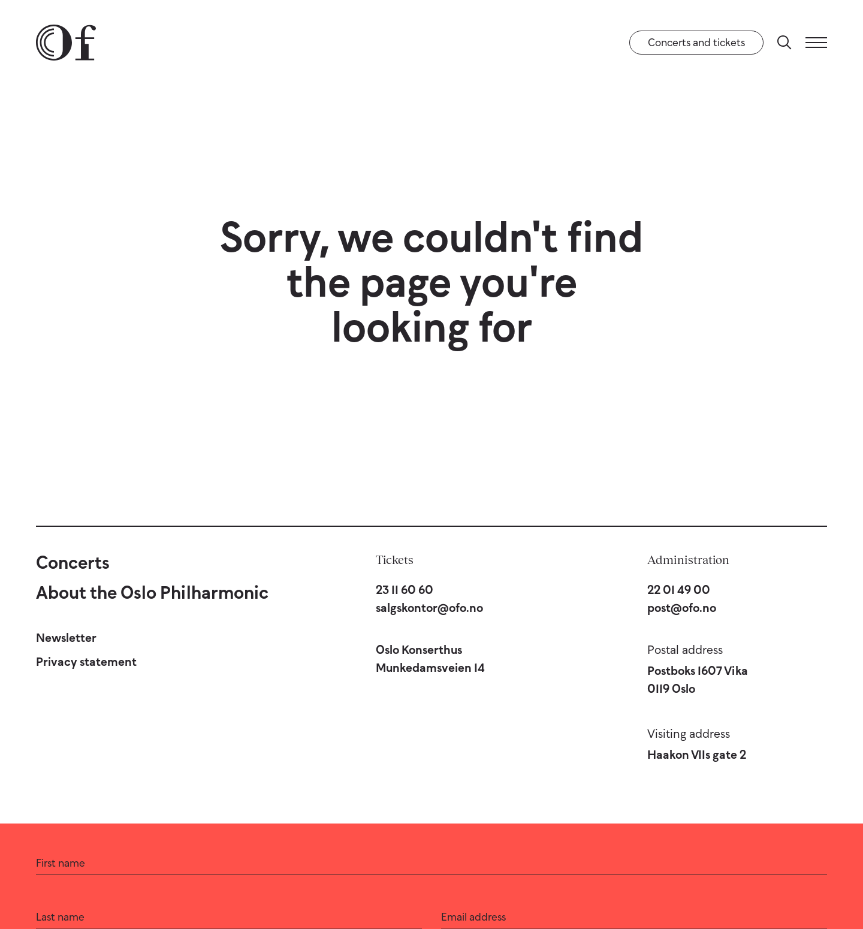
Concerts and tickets (696, 43)
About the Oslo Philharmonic (152, 592)
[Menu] (816, 43)
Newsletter (66, 637)
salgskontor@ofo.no (429, 607)
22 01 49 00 (678, 589)
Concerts (73, 562)
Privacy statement (86, 661)
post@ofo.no (681, 607)
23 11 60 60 (404, 589)
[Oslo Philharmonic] (66, 43)
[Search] (784, 43)
